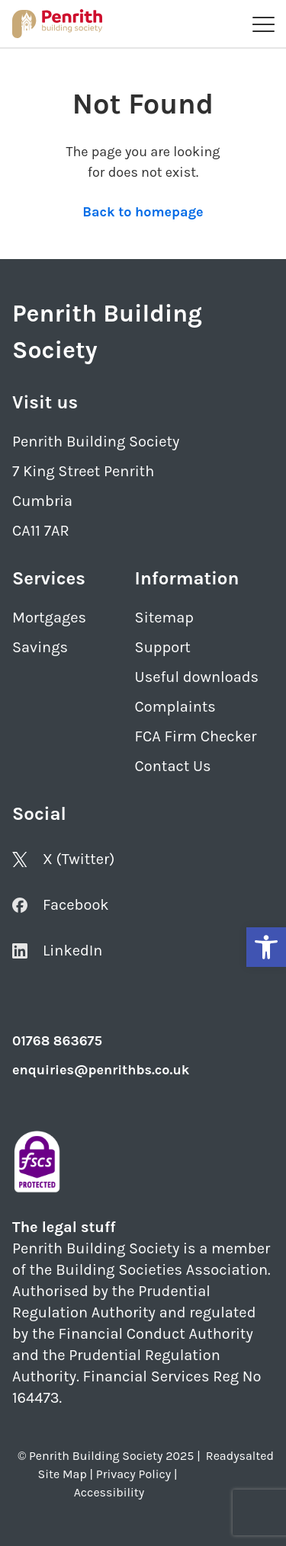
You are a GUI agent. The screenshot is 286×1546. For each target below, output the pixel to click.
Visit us (45, 402)
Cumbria (42, 501)
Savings (40, 647)
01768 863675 (57, 1040)
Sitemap (164, 617)
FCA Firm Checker (196, 736)
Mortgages (49, 617)
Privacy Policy (133, 1474)
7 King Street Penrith (83, 471)
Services (48, 578)
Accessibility (109, 1492)
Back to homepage (142, 211)
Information (187, 578)
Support (163, 647)
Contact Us (173, 766)
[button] (266, 947)
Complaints (175, 706)
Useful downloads (197, 677)
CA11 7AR (40, 530)
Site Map (62, 1474)
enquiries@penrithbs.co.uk (100, 1069)
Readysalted (240, 1455)
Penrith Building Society (95, 441)
